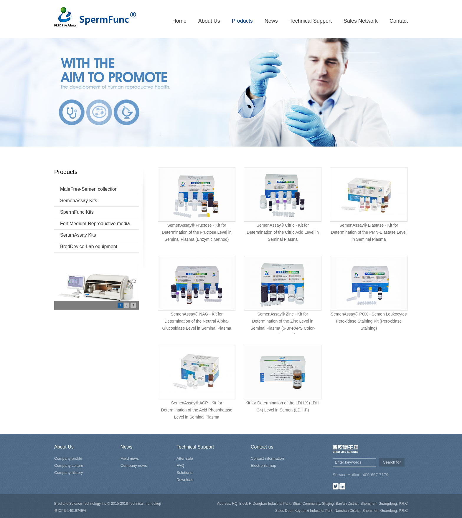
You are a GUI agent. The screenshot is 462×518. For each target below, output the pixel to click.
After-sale (184, 458)
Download (185, 479)
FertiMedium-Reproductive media (95, 223)
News (271, 21)
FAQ (180, 465)
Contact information (267, 458)
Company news (134, 465)
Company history (68, 472)
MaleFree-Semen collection (89, 189)
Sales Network (361, 21)
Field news (130, 458)
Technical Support (311, 21)
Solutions (184, 472)
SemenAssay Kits (78, 200)
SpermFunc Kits (77, 212)
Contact (399, 21)
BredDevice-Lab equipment (88, 246)
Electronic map (263, 465)
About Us (209, 21)
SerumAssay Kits (78, 235)
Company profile (68, 458)
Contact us (262, 446)
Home (179, 21)
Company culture (68, 465)
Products (242, 21)
